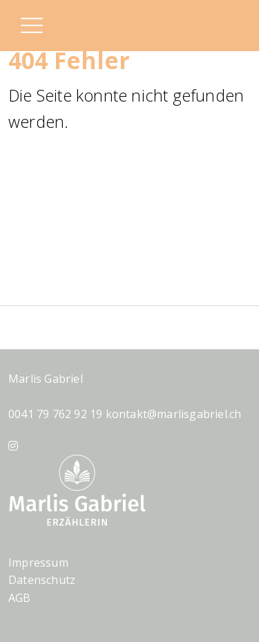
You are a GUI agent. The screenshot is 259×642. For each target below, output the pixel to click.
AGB (19, 597)
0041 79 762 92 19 (55, 414)
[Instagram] (13, 445)
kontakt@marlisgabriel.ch (174, 414)
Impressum (38, 562)
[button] (31, 27)
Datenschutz (41, 579)
